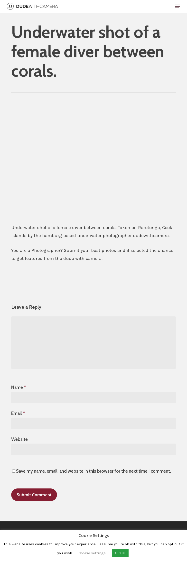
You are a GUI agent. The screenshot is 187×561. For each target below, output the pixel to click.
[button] (177, 6)
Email (18, 413)
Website (19, 439)
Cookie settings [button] (92, 553)
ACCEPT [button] (120, 553)
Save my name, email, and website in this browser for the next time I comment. (93, 471)
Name (18, 387)
